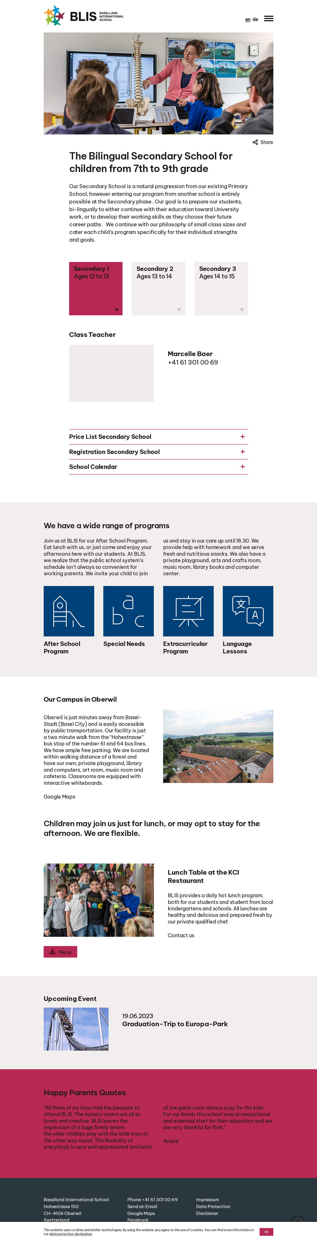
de (255, 19)
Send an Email (142, 1206)
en (247, 19)
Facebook (138, 1220)
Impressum (207, 1199)
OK (266, 1232)
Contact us (181, 935)
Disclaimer (207, 1213)
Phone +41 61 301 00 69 (152, 1199)
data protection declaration (71, 1234)
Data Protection (213, 1206)
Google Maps (59, 796)
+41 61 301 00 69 (193, 362)
